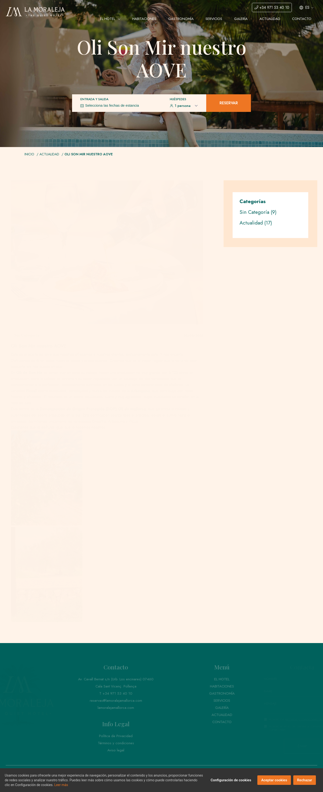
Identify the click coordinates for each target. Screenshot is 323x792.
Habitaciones (144, 18)
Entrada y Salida (94, 99)
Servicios (214, 18)
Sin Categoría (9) (258, 212)
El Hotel (110, 18)
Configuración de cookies (230, 780)
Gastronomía (181, 18)
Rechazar (304, 780)
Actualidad (269, 18)
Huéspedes (178, 99)
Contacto (301, 18)
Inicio (29, 154)
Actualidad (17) (256, 222)
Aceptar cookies (274, 780)
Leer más (61, 785)
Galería (241, 18)
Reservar (229, 103)
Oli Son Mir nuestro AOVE (88, 154)
